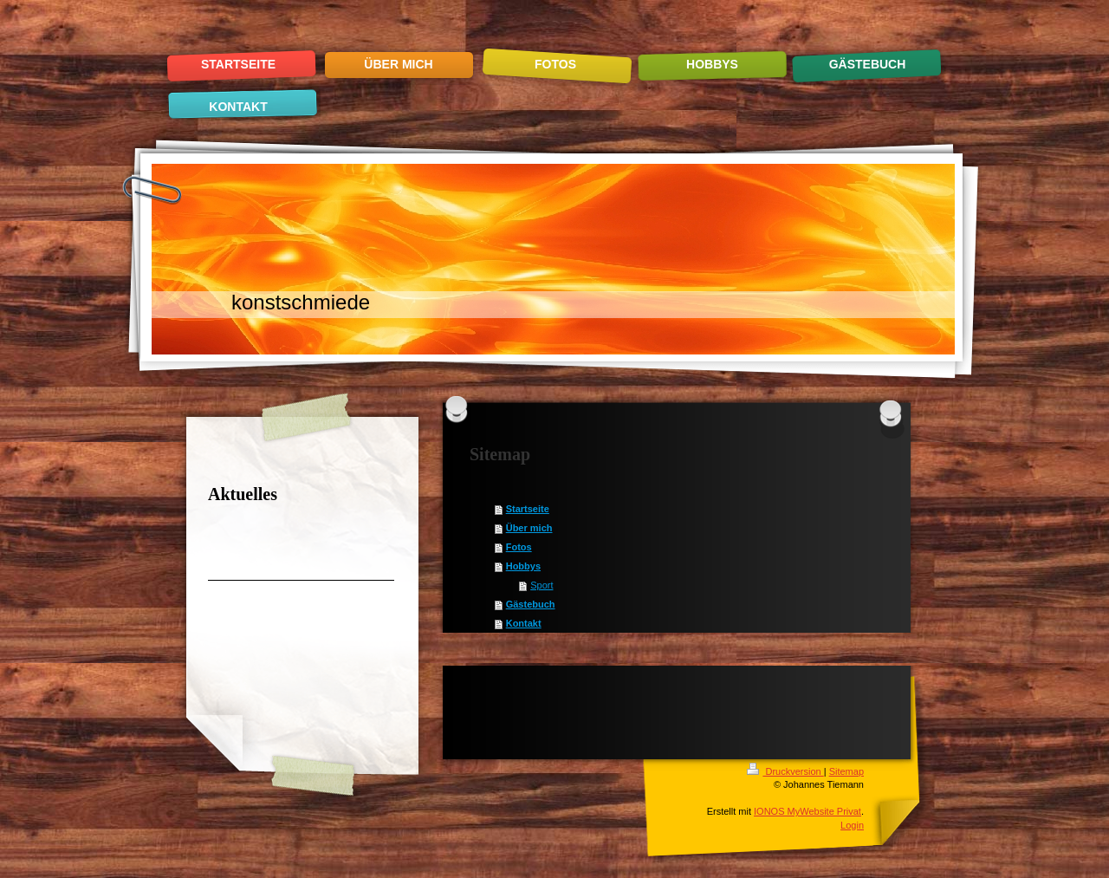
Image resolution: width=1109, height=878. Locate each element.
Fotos (519, 547)
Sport (541, 585)
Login (852, 825)
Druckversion (785, 771)
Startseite (527, 509)
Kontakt (524, 623)
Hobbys (523, 566)
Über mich (529, 528)
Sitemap (846, 771)
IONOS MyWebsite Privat (807, 811)
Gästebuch (530, 604)
